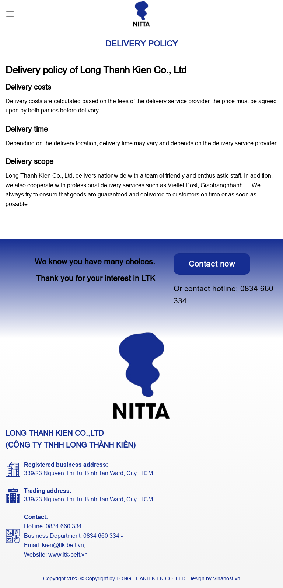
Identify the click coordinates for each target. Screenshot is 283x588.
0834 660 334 (64, 526)
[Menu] (10, 14)
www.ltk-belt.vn (68, 555)
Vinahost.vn (226, 578)
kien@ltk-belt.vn (63, 545)
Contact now (212, 264)
